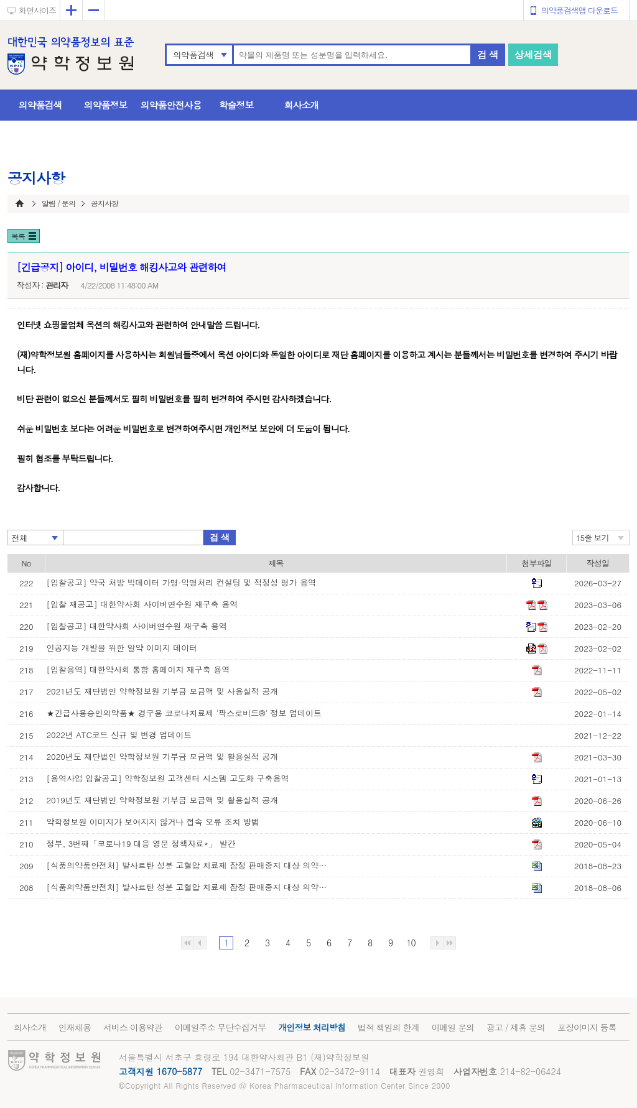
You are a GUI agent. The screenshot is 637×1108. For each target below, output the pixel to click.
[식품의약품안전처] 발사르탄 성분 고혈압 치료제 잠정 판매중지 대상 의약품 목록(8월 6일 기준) (190, 887)
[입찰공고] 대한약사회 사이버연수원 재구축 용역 (137, 626)
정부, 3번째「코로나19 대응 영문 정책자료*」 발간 (141, 843)
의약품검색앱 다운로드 (579, 10)
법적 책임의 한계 (388, 1027)
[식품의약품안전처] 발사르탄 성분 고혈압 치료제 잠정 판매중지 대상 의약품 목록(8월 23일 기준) (190, 865)
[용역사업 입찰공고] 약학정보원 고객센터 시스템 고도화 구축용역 (168, 778)
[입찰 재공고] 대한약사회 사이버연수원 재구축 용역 (142, 604)
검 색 (487, 54)
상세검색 (533, 54)
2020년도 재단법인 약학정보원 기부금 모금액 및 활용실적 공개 (163, 756)
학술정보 (236, 104)
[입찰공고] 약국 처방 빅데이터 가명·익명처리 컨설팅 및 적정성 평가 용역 (181, 582)
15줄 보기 (592, 537)
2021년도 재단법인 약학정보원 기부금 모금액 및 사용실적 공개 (163, 691)
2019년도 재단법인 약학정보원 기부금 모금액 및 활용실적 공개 (163, 800)
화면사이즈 (37, 10)
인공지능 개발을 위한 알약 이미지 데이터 (122, 647)
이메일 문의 (452, 1027)
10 (410, 942)
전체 (19, 538)
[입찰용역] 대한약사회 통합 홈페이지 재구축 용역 (138, 669)
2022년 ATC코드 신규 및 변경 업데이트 (119, 734)
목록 (18, 236)
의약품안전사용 (171, 104)
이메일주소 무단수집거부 (220, 1027)
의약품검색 (193, 54)
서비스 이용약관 (132, 1027)
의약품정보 (106, 104)
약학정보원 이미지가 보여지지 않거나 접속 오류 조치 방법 (153, 821)
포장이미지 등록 (586, 1027)
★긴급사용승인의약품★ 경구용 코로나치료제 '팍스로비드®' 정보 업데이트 (184, 713)
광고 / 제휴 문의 (515, 1027)
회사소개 (301, 104)
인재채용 (74, 1027)
